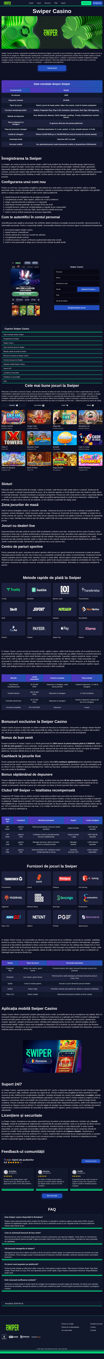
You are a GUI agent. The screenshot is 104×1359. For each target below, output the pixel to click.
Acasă (31, 3)
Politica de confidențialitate (70, 1333)
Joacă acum (52, 68)
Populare (13, 410)
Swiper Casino (10, 344)
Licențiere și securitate (13, 376)
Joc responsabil (66, 1336)
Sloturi (90, 410)
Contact (93, 1333)
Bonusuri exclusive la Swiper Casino (18, 358)
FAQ (6, 386)
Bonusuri (48, 3)
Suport (63, 3)
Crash (64, 410)
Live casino (39, 410)
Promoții (93, 1336)
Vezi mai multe (52, 1201)
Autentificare (86, 3)
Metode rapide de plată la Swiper (17, 353)
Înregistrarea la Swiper (13, 339)
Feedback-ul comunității (13, 381)
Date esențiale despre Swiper (16, 335)
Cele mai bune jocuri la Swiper (16, 349)
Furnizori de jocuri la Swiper (15, 363)
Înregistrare (97, 3)
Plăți (55, 3)
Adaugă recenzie (90, 1167)
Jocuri (39, 3)
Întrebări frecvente (96, 1329)
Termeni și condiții (67, 1329)
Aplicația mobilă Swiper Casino (16, 367)
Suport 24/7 (9, 372)
